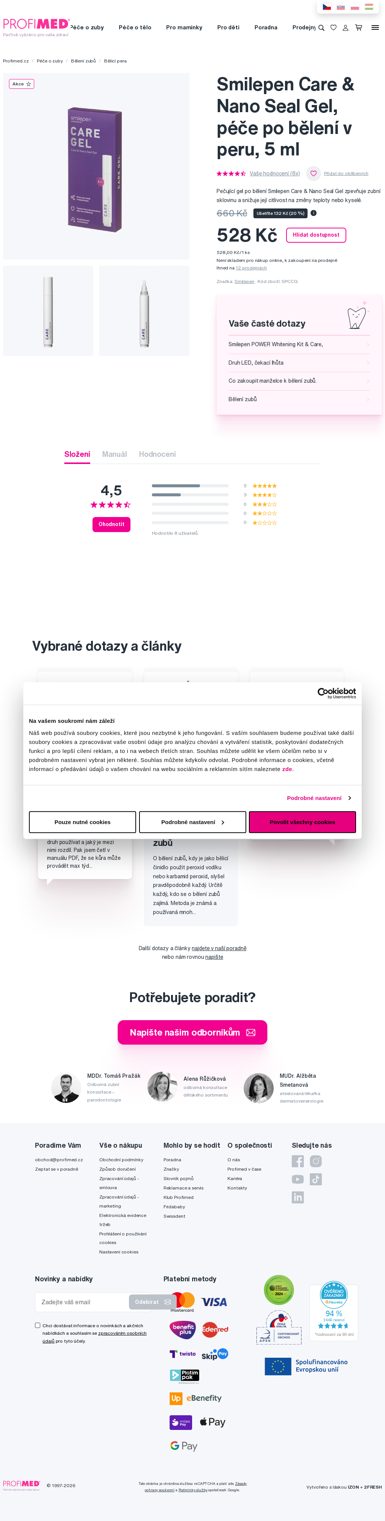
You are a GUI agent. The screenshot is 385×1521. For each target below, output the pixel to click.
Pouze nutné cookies (83, 821)
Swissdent (174, 1216)
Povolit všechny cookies (302, 821)
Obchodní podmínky (121, 1159)
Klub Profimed (179, 1197)
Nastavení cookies (118, 1251)
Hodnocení (157, 454)
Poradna (266, 27)
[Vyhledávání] (321, 27)
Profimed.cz (16, 60)
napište (214, 957)
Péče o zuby (87, 27)
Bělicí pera (115, 60)
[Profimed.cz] (37, 27)
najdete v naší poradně (219, 948)
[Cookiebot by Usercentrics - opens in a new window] (323, 693)
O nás (233, 1159)
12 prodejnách (251, 267)
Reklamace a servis (183, 1187)
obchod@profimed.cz (59, 1159)
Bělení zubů (83, 60)
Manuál (114, 454)
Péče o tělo (135, 27)
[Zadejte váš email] (83, 1302)
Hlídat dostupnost (316, 234)
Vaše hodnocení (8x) (275, 173)
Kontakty (237, 1187)
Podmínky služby (193, 1490)
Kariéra (234, 1178)
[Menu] (375, 27)
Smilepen (245, 281)
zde (287, 768)
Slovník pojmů (179, 1178)
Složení (77, 454)
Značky (171, 1169)
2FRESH (373, 1486)
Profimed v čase (244, 1169)
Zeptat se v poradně (56, 1169)
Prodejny (305, 27)
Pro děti (228, 27)
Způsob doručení (117, 1169)
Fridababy (174, 1206)
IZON (353, 1486)
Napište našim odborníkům (193, 1032)
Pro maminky (184, 27)
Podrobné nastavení (314, 798)
